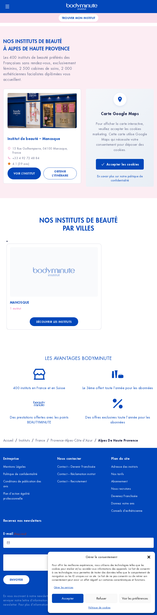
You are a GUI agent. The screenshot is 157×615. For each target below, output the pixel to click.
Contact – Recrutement (72, 481)
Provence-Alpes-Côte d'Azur (71, 440)
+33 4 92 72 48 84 (26, 158)
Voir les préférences (135, 598)
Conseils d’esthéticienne (127, 511)
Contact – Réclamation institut (76, 474)
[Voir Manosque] (54, 272)
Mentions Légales (14, 466)
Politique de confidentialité (20, 474)
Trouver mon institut (78, 18)
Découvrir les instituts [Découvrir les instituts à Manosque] (54, 322)
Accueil (8, 440)
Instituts (24, 440)
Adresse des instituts (124, 466)
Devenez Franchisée (124, 496)
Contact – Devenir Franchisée (76, 466)
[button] (149, 557)
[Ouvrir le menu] (7, 6)
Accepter (68, 598)
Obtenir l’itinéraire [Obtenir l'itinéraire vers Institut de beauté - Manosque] (60, 173)
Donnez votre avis (123, 503)
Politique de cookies (99, 607)
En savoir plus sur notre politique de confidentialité (120, 178)
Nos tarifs (117, 474)
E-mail (14, 533)
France (40, 440)
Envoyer (16, 580)
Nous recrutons (121, 489)
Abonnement (119, 481)
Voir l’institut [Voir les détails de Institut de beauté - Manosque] (24, 173)
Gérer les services (63, 587)
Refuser (101, 598)
